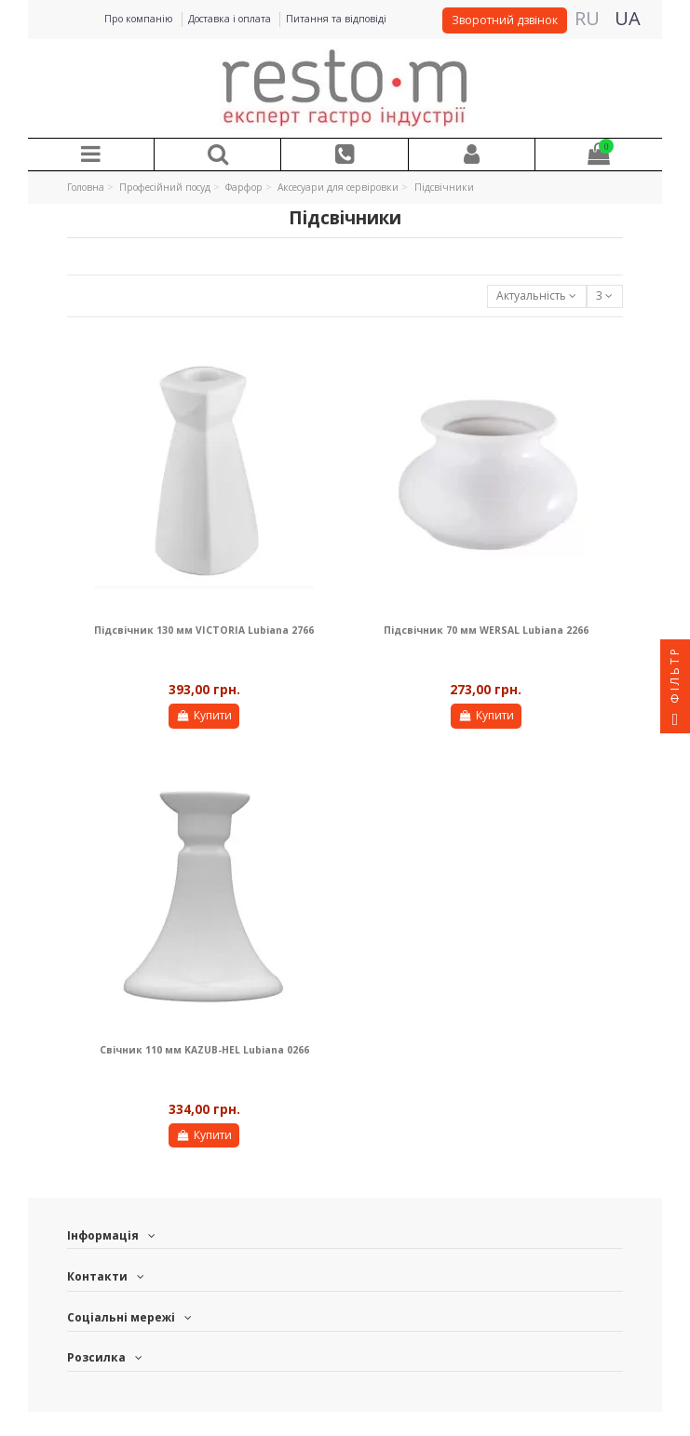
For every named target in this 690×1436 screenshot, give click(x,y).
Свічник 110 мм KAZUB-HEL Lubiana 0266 (204, 1049)
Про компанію (140, 18)
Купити (203, 715)
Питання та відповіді (336, 18)
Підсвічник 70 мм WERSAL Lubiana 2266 (486, 630)
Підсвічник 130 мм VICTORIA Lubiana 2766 (204, 630)
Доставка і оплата (231, 18)
